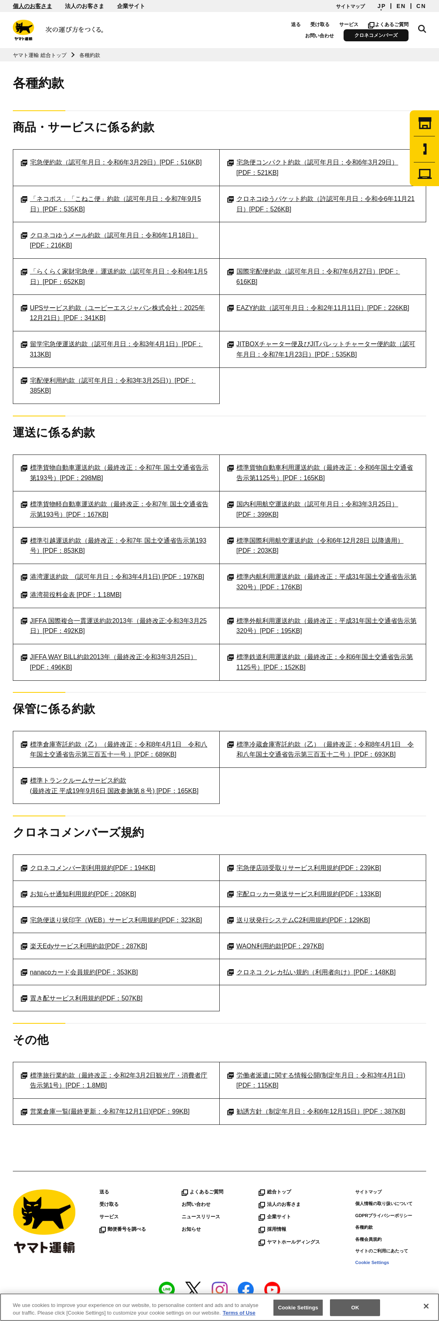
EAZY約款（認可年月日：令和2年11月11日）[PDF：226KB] (318, 308)
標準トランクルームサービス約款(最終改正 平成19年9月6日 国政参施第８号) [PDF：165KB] (109, 785)
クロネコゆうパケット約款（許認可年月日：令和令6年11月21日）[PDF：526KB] (321, 204)
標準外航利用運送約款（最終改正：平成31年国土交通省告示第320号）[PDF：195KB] (322, 626)
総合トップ (275, 1191)
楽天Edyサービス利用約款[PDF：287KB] (84, 946)
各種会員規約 (368, 1239)
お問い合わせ (319, 35)
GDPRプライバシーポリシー (383, 1215)
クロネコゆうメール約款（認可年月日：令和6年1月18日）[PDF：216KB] (109, 240)
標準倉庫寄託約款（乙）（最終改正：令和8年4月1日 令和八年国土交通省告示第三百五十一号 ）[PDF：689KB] (114, 749)
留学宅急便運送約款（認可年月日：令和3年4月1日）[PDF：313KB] (112, 349)
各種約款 (364, 1227)
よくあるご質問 (388, 24)
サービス (348, 24)
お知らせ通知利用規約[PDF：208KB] (78, 894)
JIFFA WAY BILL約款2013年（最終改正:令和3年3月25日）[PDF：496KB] (109, 662)
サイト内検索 (422, 29)
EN (401, 6)
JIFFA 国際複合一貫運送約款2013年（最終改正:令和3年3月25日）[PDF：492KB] (113, 626)
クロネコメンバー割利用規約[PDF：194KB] (88, 868)
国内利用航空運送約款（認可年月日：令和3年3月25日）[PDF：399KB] (312, 509)
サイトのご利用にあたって (381, 1250)
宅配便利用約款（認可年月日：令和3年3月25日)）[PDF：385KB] (108, 385)
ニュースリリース (201, 1217)
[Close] (426, 1306)
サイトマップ (350, 6)
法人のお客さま (84, 6)
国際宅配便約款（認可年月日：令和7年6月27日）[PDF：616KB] (313, 276)
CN (421, 6)
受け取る (320, 24)
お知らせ (191, 1229)
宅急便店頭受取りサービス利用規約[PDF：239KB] (304, 868)
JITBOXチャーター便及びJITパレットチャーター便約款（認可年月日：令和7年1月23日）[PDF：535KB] (321, 349)
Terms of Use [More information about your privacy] (239, 1313)
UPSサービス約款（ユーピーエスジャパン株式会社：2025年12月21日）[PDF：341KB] (113, 313)
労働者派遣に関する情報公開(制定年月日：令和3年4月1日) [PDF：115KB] (316, 1080)
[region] (219, 1307)
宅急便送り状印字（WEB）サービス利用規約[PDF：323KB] (111, 920)
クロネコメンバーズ (376, 35)
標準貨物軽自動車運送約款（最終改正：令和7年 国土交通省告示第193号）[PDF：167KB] (114, 509)
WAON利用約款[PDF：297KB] (275, 946)
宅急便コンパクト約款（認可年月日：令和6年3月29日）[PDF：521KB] (312, 167)
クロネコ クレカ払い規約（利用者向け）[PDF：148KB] (311, 972)
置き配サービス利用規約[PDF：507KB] (81, 998)
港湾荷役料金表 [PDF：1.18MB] (71, 595)
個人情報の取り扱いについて (384, 1203)
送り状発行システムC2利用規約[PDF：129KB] (298, 920)
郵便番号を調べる (122, 1229)
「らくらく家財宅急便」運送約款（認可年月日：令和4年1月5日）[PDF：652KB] (114, 276)
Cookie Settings (372, 1262)
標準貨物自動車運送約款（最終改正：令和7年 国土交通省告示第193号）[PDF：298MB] (114, 472)
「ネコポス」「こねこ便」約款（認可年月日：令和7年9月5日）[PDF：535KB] (111, 204)
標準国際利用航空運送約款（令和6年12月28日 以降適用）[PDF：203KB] (315, 545)
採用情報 (272, 1229)
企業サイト (131, 6)
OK (355, 1308)
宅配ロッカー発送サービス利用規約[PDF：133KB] (304, 894)
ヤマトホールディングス (289, 1242)
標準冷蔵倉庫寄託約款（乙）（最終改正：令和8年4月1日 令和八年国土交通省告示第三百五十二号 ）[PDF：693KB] (320, 749)
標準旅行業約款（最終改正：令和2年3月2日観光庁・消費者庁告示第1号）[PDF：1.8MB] (114, 1080)
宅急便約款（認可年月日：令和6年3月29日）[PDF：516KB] (111, 162)
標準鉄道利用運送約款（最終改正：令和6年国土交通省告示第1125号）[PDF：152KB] (320, 662)
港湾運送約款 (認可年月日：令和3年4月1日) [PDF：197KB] (112, 576)
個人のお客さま (32, 6)
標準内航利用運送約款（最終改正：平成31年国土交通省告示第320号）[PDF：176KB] (322, 581)
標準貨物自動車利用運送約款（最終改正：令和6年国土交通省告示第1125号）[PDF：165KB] (320, 472)
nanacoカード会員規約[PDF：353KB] (79, 972)
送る (296, 24)
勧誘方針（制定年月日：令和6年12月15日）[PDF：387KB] (316, 1111)
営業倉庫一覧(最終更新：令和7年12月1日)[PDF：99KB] (105, 1111)
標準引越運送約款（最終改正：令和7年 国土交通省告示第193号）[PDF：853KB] (113, 545)
